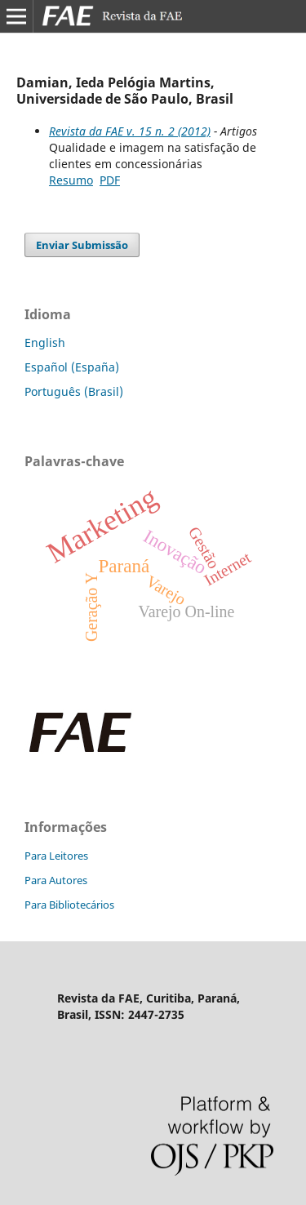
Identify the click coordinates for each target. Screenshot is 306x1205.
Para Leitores (56, 855)
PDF (110, 180)
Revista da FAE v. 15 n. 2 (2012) (130, 131)
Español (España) (71, 367)
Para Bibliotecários (69, 904)
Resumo (71, 180)
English (44, 342)
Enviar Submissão (82, 245)
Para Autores (55, 880)
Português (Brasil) (73, 391)
